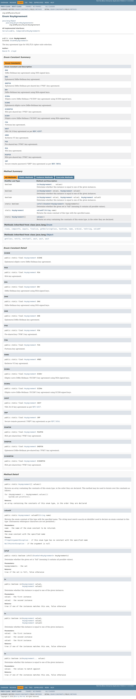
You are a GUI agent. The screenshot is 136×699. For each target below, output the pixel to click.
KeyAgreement (26, 23)
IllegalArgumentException (16, 540)
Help (52, 2)
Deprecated (38, 2)
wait (35, 239)
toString (88, 229)
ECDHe (7, 96)
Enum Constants (22, 9)
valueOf (40, 210)
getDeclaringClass (48, 229)
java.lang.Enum (12, 23)
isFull (40, 204)
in (38, 184)
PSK (6, 142)
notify (17, 239)
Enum (12, 41)
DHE (6, 77)
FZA (6, 122)
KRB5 (7, 135)
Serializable (8, 31)
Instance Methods (44, 177)
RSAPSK (8, 155)
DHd (6, 70)
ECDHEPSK (9, 109)
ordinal (78, 229)
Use (26, 2)
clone (7, 229)
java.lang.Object (9, 21)
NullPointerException (14, 544)
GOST (7, 129)
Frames (29, 6)
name (71, 229)
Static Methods (26, 177)
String (48, 210)
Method (38, 9)
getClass (8, 239)
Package (13, 2)
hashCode (63, 229)
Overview (4, 2)
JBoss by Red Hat (19, 696)
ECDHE (7, 103)
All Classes (50, 6)
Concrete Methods (64, 177)
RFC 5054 (56, 164)
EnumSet (47, 204)
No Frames (37, 6)
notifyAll (26, 239)
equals (25, 229)
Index (47, 2)
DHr (6, 90)
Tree (31, 2)
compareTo (15, 229)
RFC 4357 (37, 131)
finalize (34, 229)
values (40, 217)
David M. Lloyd (9, 51)
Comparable (21, 31)
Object (49, 235)
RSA (6, 148)
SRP (6, 161)
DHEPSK (8, 83)
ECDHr (7, 116)
